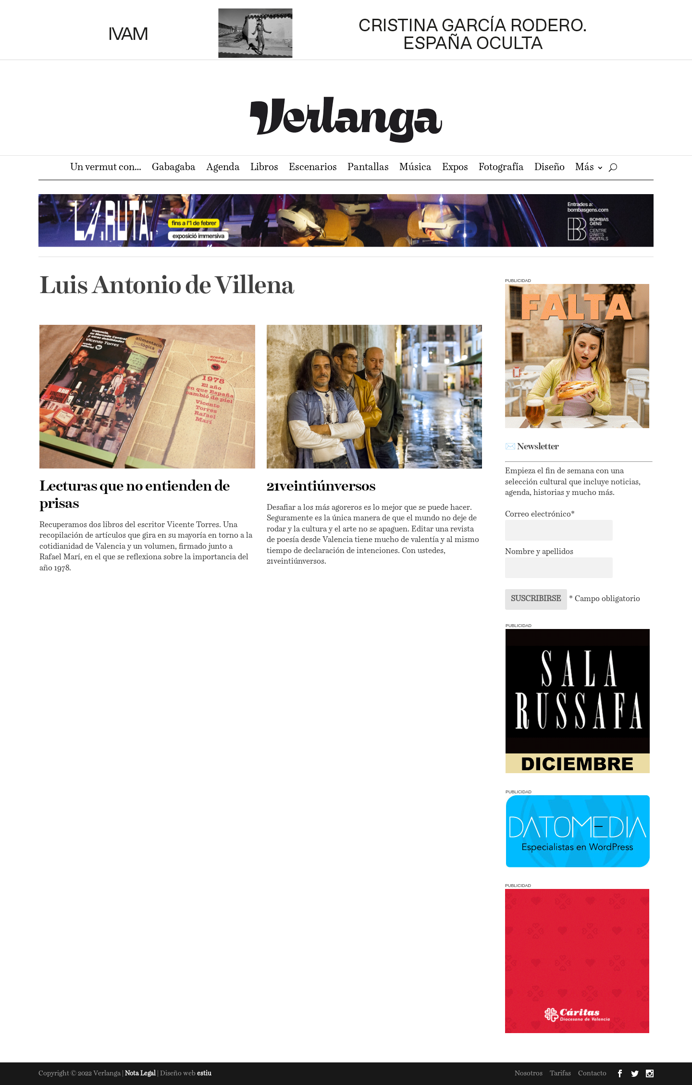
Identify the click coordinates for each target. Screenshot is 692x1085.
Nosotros (529, 1073)
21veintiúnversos (321, 487)
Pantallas (368, 168)
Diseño (549, 168)
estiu (204, 1074)
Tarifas (560, 1073)
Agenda (223, 168)
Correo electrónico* (540, 514)
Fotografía (501, 168)
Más (584, 168)
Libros (264, 168)
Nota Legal (141, 1074)
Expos (455, 168)
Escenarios (313, 168)
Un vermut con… (105, 168)
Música (415, 168)
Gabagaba (174, 168)
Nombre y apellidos (539, 552)
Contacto (592, 1073)
